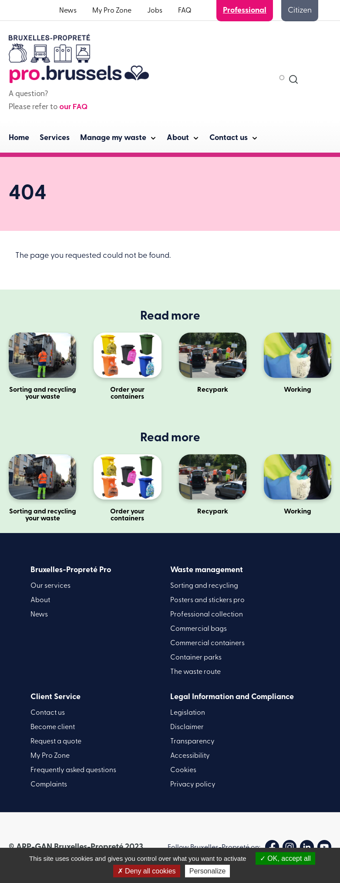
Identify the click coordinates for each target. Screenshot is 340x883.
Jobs (154, 10)
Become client (52, 727)
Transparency (192, 741)
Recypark (212, 363)
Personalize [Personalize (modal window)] (207, 871)
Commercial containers (207, 643)
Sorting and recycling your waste (42, 366)
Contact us (228, 138)
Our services (50, 586)
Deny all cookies (147, 871)
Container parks (196, 657)
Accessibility (190, 756)
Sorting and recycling (204, 586)
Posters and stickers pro (207, 600)
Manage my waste (113, 138)
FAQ (185, 10)
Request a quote (55, 741)
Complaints (48, 784)
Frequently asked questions (73, 770)
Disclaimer (187, 727)
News (68, 10)
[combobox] (293, 79)
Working (297, 363)
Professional (244, 11)
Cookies (183, 770)
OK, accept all (285, 858)
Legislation (187, 713)
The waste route (195, 672)
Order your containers (127, 366)
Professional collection (206, 614)
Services (55, 138)
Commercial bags (198, 629)
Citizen (300, 11)
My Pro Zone (111, 10)
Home (19, 138)
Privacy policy (192, 784)
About (178, 138)
